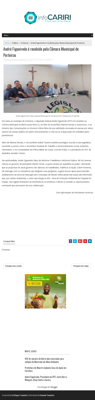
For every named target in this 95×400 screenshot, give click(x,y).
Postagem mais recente (13, 265)
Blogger (54, 387)
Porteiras (24, 43)
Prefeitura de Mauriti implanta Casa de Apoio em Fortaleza (45, 369)
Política (15, 43)
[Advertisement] (47, 217)
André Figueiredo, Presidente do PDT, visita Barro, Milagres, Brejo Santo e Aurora (46, 378)
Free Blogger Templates (19, 395)
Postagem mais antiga (81, 265)
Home (7, 43)
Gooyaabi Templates (47, 395)
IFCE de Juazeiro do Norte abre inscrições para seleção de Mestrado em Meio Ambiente (44, 360)
